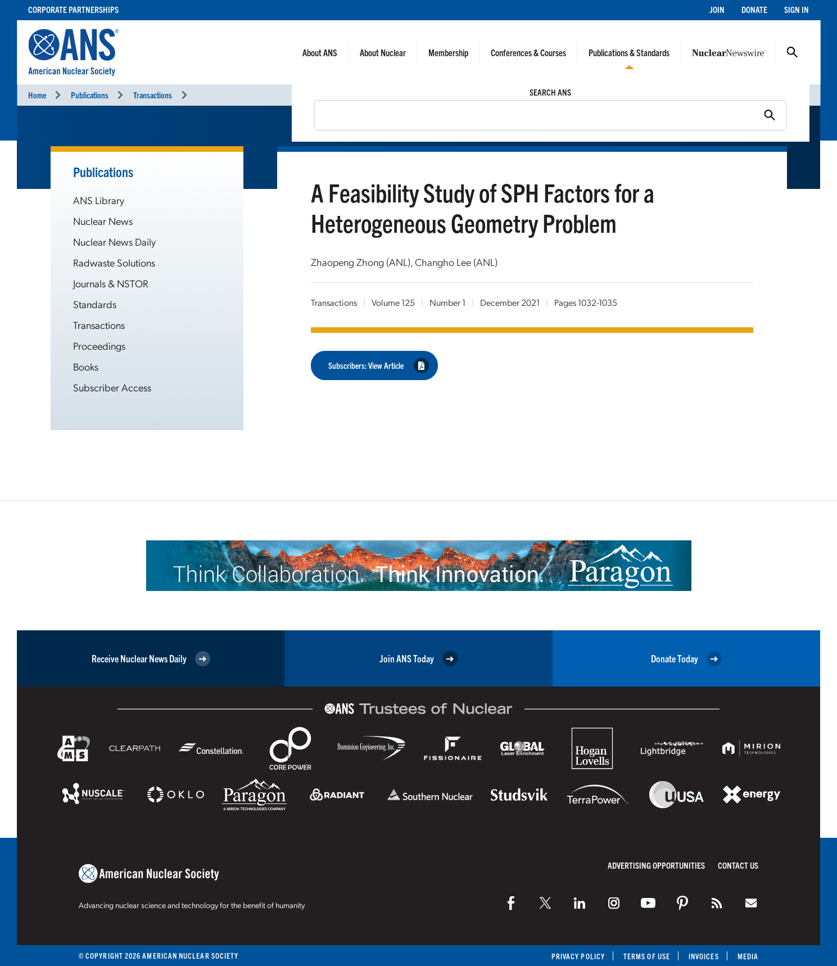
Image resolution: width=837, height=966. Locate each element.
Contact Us (738, 865)
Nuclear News (103, 220)
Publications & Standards (629, 52)
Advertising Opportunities (656, 865)
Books (85, 366)
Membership (448, 52)
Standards (94, 303)
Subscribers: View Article (378, 365)
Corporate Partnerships (73, 9)
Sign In (796, 9)
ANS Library (98, 199)
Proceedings (99, 345)
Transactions (152, 94)
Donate (754, 9)
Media (748, 956)
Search (792, 52)
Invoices (704, 956)
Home (37, 94)
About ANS (319, 52)
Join (717, 9)
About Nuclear (383, 52)
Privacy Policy (578, 956)
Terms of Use (646, 956)
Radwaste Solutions (114, 262)
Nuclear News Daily (114, 241)
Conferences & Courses (528, 52)
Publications (89, 94)
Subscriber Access (112, 387)
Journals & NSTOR (110, 283)
